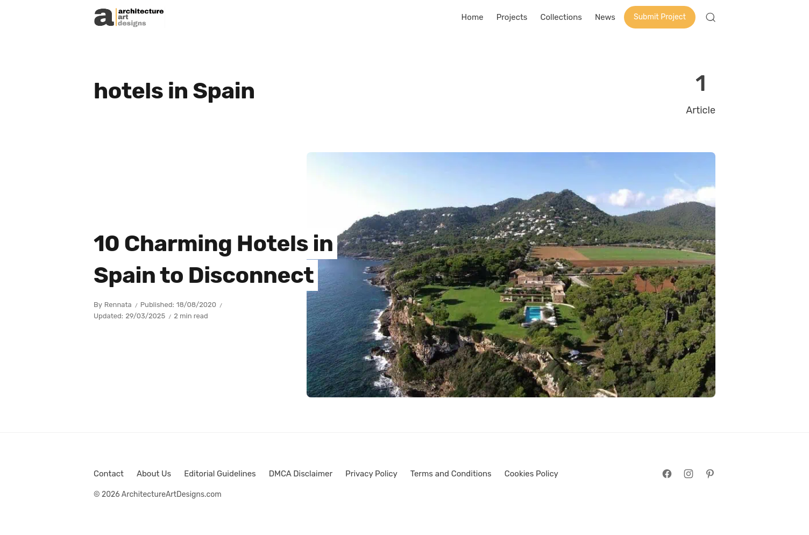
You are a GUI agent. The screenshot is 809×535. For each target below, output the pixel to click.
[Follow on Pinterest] (710, 473)
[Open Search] (710, 17)
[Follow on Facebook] (667, 473)
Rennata (118, 305)
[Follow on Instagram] (688, 473)
